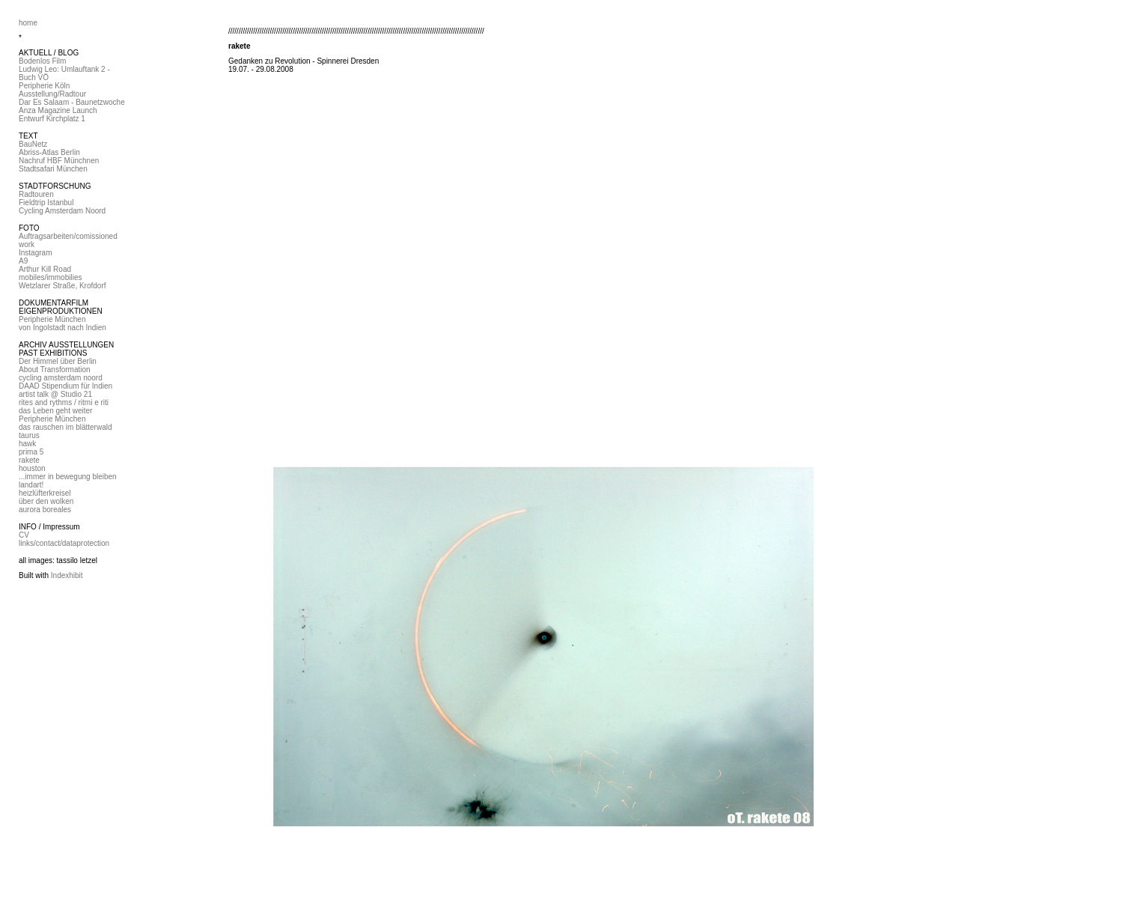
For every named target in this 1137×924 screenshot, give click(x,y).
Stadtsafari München (53, 169)
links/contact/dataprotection (64, 543)
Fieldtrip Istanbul (46, 202)
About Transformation (55, 369)
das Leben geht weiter (55, 411)
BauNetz (33, 144)
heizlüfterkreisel (44, 493)
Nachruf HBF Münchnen (59, 160)
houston (32, 468)
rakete (29, 460)
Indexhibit (67, 575)
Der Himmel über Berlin (58, 361)
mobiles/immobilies (50, 277)
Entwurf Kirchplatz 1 (52, 119)
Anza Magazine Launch (58, 110)
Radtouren (36, 194)
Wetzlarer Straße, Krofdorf (62, 286)
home (28, 23)
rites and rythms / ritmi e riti (64, 402)
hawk (27, 444)
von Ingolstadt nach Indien (62, 327)
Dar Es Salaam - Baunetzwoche (72, 102)
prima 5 (31, 452)
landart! (31, 485)
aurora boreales (45, 509)
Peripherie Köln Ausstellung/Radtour (52, 90)
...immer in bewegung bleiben (68, 476)
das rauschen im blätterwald (65, 427)
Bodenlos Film (42, 61)
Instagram (35, 253)
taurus (29, 435)
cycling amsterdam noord (61, 378)
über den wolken (46, 501)
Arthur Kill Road (45, 269)
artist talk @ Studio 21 (55, 394)
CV (24, 535)
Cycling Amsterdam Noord (62, 211)
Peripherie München (52, 319)
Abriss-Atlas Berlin (49, 152)
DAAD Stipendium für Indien (65, 386)
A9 (23, 261)
